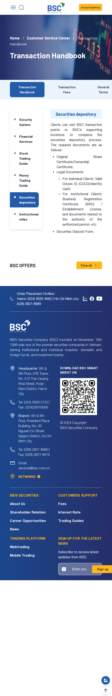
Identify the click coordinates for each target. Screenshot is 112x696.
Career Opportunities (28, 521)
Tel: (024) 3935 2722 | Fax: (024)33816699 (34, 404)
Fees (62, 504)
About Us (17, 504)
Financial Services (26, 138)
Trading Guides (71, 521)
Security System (25, 122)
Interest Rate (69, 512)
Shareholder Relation (28, 512)
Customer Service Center (48, 38)
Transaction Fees (67, 89)
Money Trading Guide (24, 180)
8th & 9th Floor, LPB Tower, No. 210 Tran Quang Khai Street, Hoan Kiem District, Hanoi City (33, 381)
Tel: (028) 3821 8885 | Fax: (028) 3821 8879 (34, 452)
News (14, 529)
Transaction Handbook (27, 89)
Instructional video (28, 216)
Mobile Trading (22, 555)
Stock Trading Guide (24, 158)
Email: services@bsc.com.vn (34, 465)
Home (15, 38)
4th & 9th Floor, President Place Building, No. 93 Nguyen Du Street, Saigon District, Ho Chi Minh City (34, 428)
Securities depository (27, 199)
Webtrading (19, 547)
